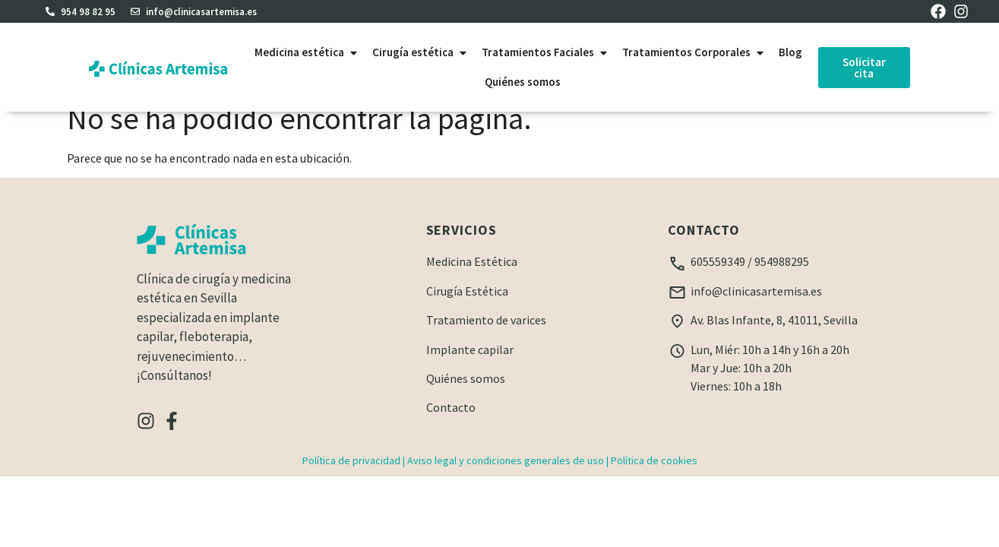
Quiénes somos (465, 395)
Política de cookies (654, 478)
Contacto (451, 424)
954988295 (781, 278)
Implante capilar (470, 367)
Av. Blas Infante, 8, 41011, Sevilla (774, 337)
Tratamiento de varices (486, 337)
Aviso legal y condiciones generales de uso (505, 478)
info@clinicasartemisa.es (756, 308)
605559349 (718, 278)
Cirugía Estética (467, 308)
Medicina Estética (471, 278)
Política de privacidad (351, 478)
